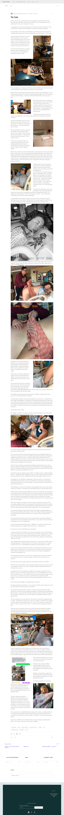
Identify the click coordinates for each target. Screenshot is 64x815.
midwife (40, 727)
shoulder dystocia (14, 729)
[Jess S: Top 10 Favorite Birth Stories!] (13, 750)
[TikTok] (28, 812)
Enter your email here (24, 805)
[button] (57, 5)
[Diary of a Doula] (8, 1)
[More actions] (52, 13)
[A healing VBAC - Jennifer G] (50, 750)
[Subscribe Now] (38, 807)
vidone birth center (33, 727)
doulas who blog (25, 727)
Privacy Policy (54, 795)
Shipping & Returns (54, 793)
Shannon (26, 757)
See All (57, 743)
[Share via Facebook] (11, 733)
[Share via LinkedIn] (16, 733)
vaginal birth (13, 727)
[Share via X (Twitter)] (14, 733)
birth (11, 5)
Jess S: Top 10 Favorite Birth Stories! (12, 757)
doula (19, 727)
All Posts (6, 5)
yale (44, 727)
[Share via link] (19, 733)
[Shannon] (32, 750)
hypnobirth (22, 729)
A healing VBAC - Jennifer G (48, 757)
